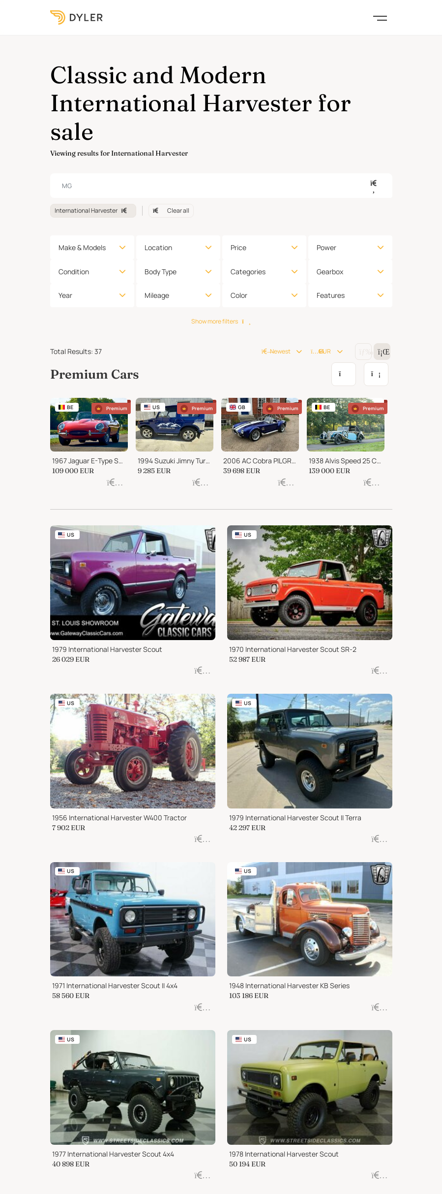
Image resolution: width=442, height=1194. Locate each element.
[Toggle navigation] (380, 17)
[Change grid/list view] (363, 351)
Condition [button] (74, 271)
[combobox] (221, 185)
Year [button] (65, 295)
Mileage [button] (157, 295)
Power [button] (326, 247)
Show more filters (220, 321)
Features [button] (331, 295)
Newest (276, 351)
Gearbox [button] (330, 271)
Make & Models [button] (82, 247)
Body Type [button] (161, 271)
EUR (321, 351)
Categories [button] (248, 271)
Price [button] (238, 247)
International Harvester (93, 210)
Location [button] (158, 247)
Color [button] (239, 295)
